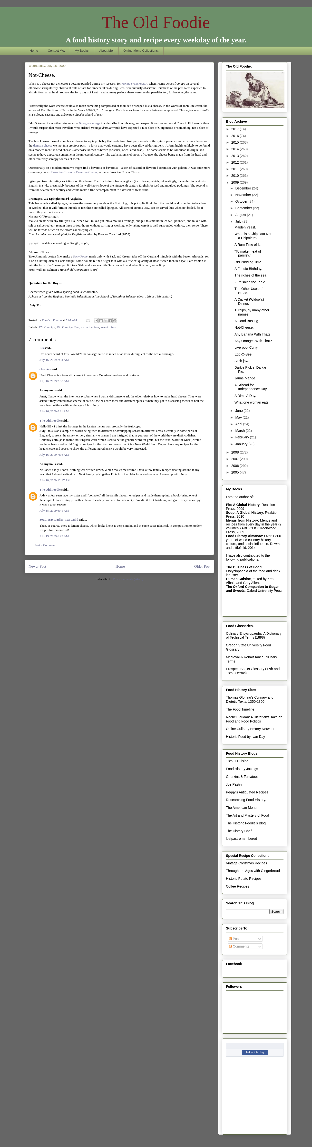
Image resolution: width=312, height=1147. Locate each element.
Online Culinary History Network (250, 729)
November (243, 195)
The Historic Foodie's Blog (246, 823)
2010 (235, 176)
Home (34, 50)
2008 (235, 452)
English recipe (83, 327)
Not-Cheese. (244, 327)
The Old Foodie (156, 22)
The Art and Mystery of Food (247, 815)
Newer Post (37, 566)
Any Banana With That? (252, 334)
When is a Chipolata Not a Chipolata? (252, 236)
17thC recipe (47, 327)
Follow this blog (254, 1052)
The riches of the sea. (250, 275)
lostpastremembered (241, 838)
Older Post (202, 566)
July (238, 221)
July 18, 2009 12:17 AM (54, 480)
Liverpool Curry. (246, 347)
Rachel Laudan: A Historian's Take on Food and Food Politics (254, 719)
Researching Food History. (246, 800)
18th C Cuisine (237, 761)
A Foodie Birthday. (248, 269)
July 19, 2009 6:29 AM (54, 536)
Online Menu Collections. (141, 50)
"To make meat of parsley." (247, 253)
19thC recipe (65, 327)
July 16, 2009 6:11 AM (54, 411)
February (242, 437)
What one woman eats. (251, 402)
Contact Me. (56, 50)
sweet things (109, 327)
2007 (235, 459)
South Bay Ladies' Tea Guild (58, 519)
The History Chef (239, 831)
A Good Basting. (246, 321)
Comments (239, 946)
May (239, 417)
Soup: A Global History (244, 512)
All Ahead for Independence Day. (250, 387)
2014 (235, 149)
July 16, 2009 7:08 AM (54, 454)
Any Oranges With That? (253, 341)
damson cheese (42, 145)
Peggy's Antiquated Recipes (247, 792)
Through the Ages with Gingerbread (253, 871)
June (239, 411)
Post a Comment (45, 545)
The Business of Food (244, 567)
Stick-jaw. (241, 361)
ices (96, 327)
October (241, 201)
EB (41, 348)
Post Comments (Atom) (128, 579)
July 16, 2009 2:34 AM (54, 360)
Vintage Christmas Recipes (246, 863)
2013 (235, 156)
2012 (235, 162)
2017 (235, 129)
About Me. (106, 50)
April (239, 424)
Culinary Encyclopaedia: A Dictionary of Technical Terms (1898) (254, 636)
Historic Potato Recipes (244, 878)
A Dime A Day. (245, 396)
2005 (235, 472)
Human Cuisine (238, 579)
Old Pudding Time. (248, 262)
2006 (235, 466)
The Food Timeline (240, 709)
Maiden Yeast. (245, 227)
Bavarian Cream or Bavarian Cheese (74, 172)
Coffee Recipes (237, 886)
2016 (235, 136)
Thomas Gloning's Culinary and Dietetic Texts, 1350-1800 (249, 699)
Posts (235, 939)
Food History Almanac (244, 536)
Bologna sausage (89, 123)
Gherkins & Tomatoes (242, 777)
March (240, 431)
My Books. (82, 50)
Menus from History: (242, 520)
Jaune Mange (244, 378)
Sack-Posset (81, 256)
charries (44, 369)
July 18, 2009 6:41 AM (54, 510)
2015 (235, 142)
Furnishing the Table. (250, 282)
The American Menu (241, 808)
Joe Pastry (234, 784)
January (241, 444)
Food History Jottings (242, 769)
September (244, 208)
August (241, 215)
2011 (235, 169)
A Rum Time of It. (247, 245)
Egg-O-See (243, 354)
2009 (235, 182)
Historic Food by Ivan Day (245, 737)
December (243, 188)
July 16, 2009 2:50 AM (54, 381)
